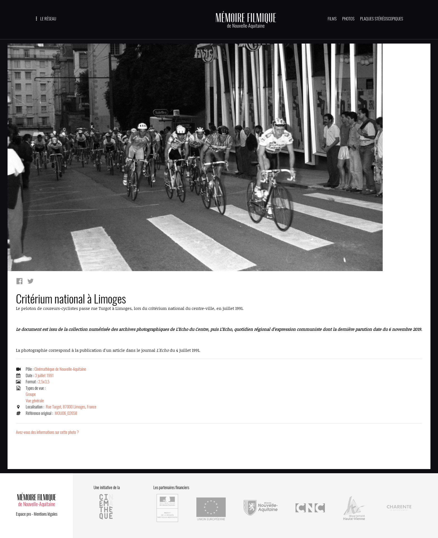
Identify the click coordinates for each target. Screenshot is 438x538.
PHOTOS (348, 18)
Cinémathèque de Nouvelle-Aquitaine (60, 369)
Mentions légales (45, 514)
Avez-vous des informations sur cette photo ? (47, 432)
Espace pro (23, 514)
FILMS (332, 18)
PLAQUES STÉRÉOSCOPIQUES (381, 18)
